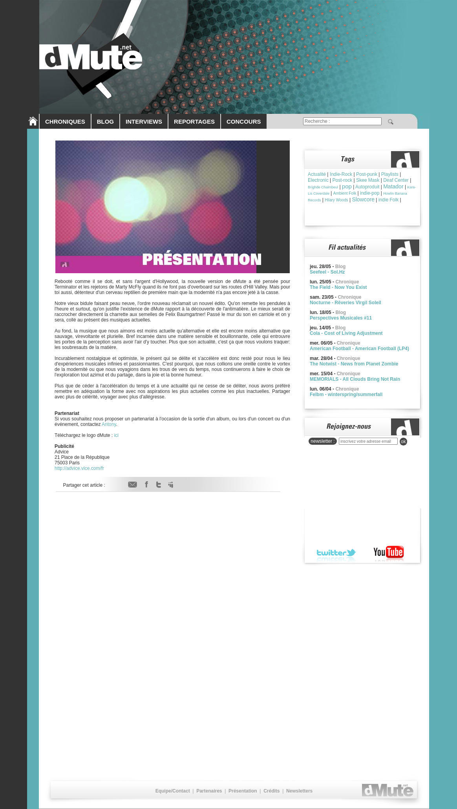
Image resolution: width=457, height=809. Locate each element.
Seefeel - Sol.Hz (327, 272)
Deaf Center (396, 180)
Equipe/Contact (172, 791)
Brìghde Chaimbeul (323, 187)
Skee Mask (367, 180)
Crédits (271, 791)
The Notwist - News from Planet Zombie (354, 364)
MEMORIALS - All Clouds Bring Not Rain (355, 379)
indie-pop (369, 193)
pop (347, 186)
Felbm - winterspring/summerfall (346, 394)
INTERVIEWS (144, 121)
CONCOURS (244, 121)
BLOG (105, 121)
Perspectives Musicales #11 (341, 318)
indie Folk (388, 200)
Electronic (318, 180)
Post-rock (342, 180)
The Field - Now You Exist (338, 287)
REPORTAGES (194, 121)
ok (403, 441)
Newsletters (299, 791)
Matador (393, 186)
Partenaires (209, 791)
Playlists (390, 174)
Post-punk (366, 174)
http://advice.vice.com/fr (79, 468)
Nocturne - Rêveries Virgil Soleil (345, 302)
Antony (109, 424)
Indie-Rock (341, 174)
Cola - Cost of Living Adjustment (346, 333)
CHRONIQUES (65, 121)
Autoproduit (367, 187)
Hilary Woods (336, 200)
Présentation (242, 791)
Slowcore (363, 199)
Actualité (317, 174)
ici (116, 435)
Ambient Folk (344, 193)
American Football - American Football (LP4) (359, 348)
